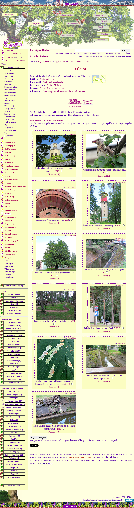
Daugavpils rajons (10, 87)
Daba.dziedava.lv (15, 61)
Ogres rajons (8, 125)
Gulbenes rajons (10, 92)
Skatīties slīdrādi (37, 120)
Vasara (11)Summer (88, 102)
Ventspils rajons (9, 277)
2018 (57, 171)
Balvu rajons (8, 76)
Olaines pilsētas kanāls (53, 82)
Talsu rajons (8, 264)
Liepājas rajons (9, 114)
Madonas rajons (10, 122)
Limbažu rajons (9, 117)
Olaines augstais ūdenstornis (54, 91)
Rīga (6, 133)
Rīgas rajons (9, 136)
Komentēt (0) (54, 174)
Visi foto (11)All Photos (75, 101)
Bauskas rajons (9, 79)
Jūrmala (7, 103)
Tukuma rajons (9, 266)
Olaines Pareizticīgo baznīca (52, 88)
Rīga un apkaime (44, 62)
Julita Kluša (72, 134)
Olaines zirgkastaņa (48, 79)
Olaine (86, 62)
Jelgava (7, 98)
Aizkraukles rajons (11, 71)
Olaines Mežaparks (55, 85)
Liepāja (7, 111)
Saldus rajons (9, 261)
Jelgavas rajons (9, 100)
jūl (88, 106)
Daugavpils (8, 84)
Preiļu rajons (8, 127)
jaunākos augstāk (75, 106)
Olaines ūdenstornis (76, 91)
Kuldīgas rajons (9, 109)
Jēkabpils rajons (10, 95)
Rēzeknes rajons (10, 130)
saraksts (14, 54)
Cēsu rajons (8, 82)
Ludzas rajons (9, 119)
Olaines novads (74, 62)
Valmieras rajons (10, 272)
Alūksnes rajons (9, 73)
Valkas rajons (9, 269)
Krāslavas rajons (10, 106)
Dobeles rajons (9, 90)
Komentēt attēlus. (55, 120)
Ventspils (7, 274)
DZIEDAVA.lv (70, 4)
